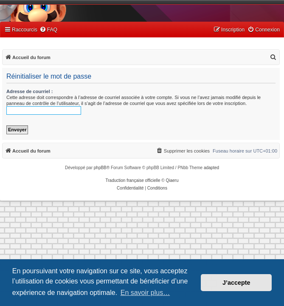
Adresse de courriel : (29, 91)
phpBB (100, 167)
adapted (211, 167)
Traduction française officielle (133, 180)
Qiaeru (172, 180)
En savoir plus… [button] (145, 292)
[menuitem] (48, 30)
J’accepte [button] (236, 282)
